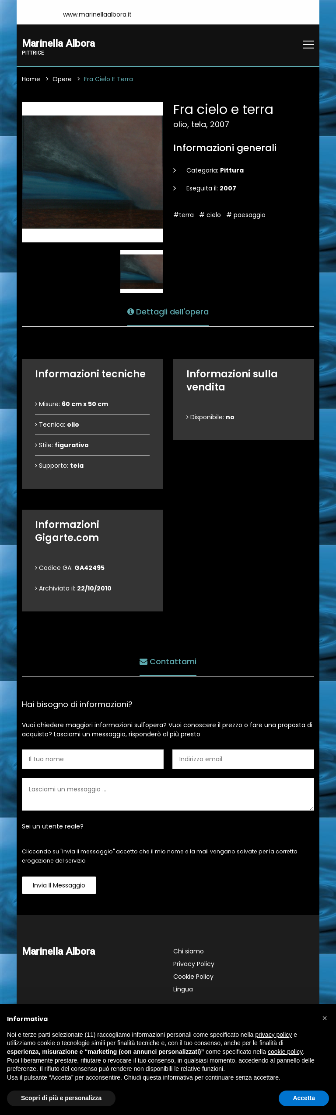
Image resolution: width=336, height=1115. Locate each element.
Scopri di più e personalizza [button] (61, 1097)
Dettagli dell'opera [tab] (168, 311)
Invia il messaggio (59, 885)
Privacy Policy (193, 964)
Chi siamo (188, 951)
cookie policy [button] (285, 1051)
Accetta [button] (304, 1097)
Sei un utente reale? (53, 826)
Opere (62, 79)
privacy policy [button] (273, 1034)
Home (31, 79)
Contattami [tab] (168, 661)
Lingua (183, 989)
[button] (325, 1018)
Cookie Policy (193, 976)
